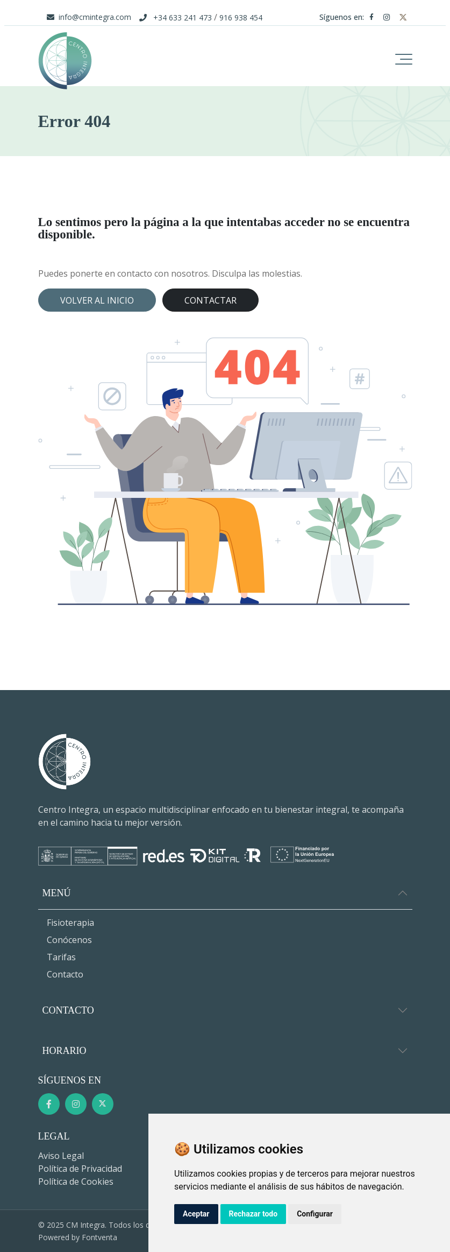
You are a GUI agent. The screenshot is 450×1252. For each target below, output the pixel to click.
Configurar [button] (315, 1213)
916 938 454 (240, 17)
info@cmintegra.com (95, 17)
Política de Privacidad (80, 1168)
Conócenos (69, 940)
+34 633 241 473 (182, 17)
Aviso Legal (61, 1156)
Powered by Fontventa (77, 1237)
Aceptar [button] (196, 1213)
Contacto (65, 974)
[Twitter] (403, 17)
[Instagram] (388, 17)
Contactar (210, 300)
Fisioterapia (70, 923)
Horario (64, 1050)
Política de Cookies (75, 1181)
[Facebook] (373, 17)
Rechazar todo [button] (253, 1213)
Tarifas (61, 957)
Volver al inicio (97, 300)
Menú (56, 893)
